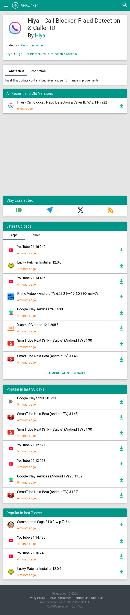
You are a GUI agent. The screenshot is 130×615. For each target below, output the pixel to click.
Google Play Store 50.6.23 (36, 398)
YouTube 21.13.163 (31, 461)
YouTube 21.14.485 (31, 278)
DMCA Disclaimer (59, 598)
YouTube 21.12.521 (31, 445)
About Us (97, 598)
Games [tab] (35, 235)
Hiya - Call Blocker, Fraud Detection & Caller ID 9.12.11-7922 (62, 102)
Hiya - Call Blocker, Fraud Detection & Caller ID (47, 54)
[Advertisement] (65, 157)
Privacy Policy (36, 598)
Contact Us (81, 598)
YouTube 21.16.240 (31, 247)
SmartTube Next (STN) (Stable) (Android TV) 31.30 (54, 340)
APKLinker (25, 5)
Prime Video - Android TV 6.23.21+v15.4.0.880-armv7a (57, 294)
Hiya (40, 36)
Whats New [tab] (16, 71)
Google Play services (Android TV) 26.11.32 (50, 476)
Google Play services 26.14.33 (40, 309)
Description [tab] (37, 71)
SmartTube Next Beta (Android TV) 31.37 (47, 492)
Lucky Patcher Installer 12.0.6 (39, 262)
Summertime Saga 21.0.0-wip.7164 (43, 522)
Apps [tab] (14, 235)
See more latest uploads (65, 373)
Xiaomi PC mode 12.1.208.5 (38, 325)
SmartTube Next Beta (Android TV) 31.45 (47, 356)
